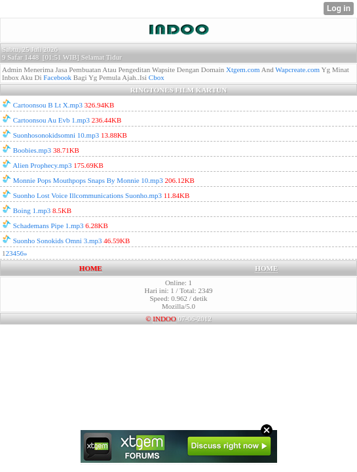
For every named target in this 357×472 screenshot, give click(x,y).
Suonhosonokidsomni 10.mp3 (56, 135)
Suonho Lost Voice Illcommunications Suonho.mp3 (87, 195)
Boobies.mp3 (32, 150)
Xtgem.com (243, 69)
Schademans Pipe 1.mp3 (48, 225)
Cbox (156, 77)
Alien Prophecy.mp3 (41, 165)
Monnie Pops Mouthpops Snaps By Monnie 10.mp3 (88, 180)
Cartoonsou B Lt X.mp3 (48, 105)
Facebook (57, 77)
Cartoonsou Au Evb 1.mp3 (51, 120)
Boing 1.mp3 (31, 210)
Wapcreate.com (297, 69)
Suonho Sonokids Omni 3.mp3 (57, 241)
